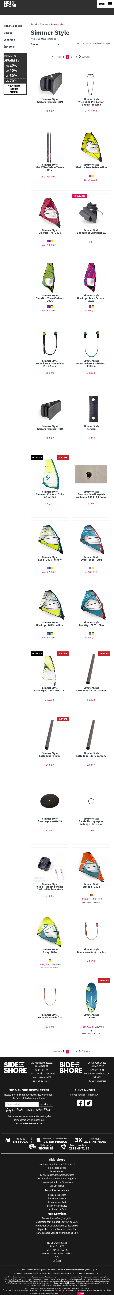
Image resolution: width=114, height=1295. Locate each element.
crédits (57, 1260)
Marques (44, 24)
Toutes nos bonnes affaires (14, 89)
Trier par (35, 44)
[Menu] (105, 4)
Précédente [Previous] (58, 56)
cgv (57, 1257)
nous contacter (57, 1242)
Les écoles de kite (57, 1194)
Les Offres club (57, 1185)
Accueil (34, 24)
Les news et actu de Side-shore (57, 1182)
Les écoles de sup (57, 1198)
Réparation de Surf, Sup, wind (57, 1218)
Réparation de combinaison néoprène (57, 1229)
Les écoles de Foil (57, 1202)
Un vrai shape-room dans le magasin (57, 1178)
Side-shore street (57, 1167)
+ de (10, 65)
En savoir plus (68, 1293)
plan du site (57, 1246)
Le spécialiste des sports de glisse (57, 1175)
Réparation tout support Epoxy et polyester (57, 1222)
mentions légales (57, 1250)
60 (87, 43)
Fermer (81, 1293)
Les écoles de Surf (57, 1209)
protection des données (57, 1253)
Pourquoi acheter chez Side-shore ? (57, 1164)
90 (91, 43)
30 (84, 43)
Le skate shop (57, 1171)
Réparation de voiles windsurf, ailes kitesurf (57, 1225)
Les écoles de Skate (57, 1205)
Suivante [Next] (84, 56)
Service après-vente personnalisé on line (57, 1232)
